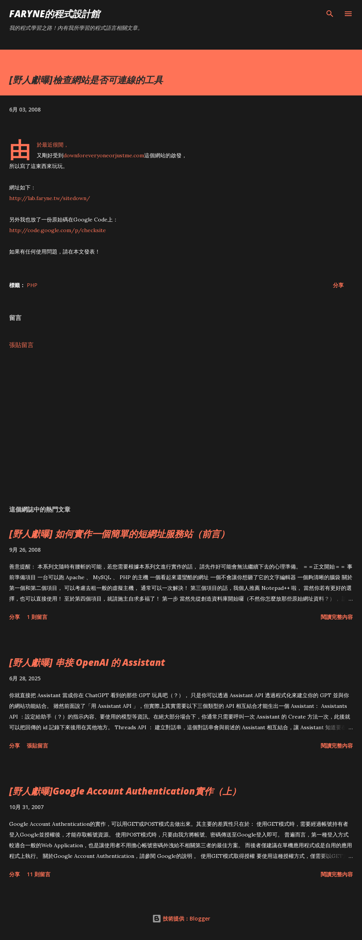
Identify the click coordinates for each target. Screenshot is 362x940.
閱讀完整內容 (337, 616)
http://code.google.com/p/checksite (57, 230)
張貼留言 (21, 345)
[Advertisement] (181, 427)
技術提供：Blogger (181, 918)
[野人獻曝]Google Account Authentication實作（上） (125, 791)
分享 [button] (338, 285)
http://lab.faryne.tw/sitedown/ (49, 198)
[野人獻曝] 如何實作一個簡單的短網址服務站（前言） (119, 533)
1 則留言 (37, 616)
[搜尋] (329, 13)
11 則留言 (38, 874)
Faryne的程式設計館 (54, 13)
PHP (32, 285)
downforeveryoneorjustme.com (103, 155)
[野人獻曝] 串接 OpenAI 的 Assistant (87, 662)
